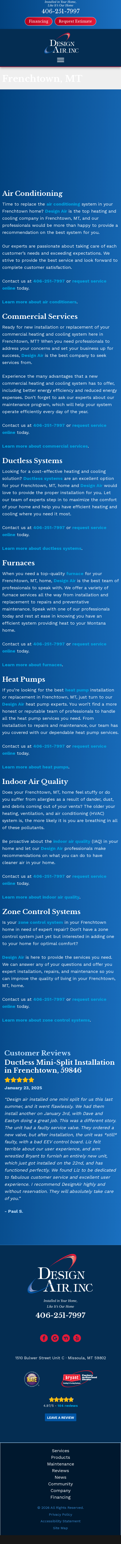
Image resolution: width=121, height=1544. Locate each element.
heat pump (77, 690)
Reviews (60, 1470)
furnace (74, 573)
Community (60, 1484)
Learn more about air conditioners (39, 301)
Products (60, 1457)
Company (61, 1490)
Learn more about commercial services (45, 446)
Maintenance (60, 1464)
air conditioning (63, 204)
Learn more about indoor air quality (40, 897)
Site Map (60, 1528)
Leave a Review (60, 1418)
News (60, 1477)
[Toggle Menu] (60, 60)
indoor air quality (71, 841)
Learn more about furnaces (32, 664)
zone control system (40, 922)
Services (60, 1450)
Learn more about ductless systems (41, 548)
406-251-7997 (61, 11)
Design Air (56, 211)
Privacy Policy (60, 1514)
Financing (60, 1497)
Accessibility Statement (60, 1521)
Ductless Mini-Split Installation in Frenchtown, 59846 (59, 1066)
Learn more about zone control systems (46, 1020)
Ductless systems (43, 478)
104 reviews (68, 1406)
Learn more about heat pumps (35, 767)
